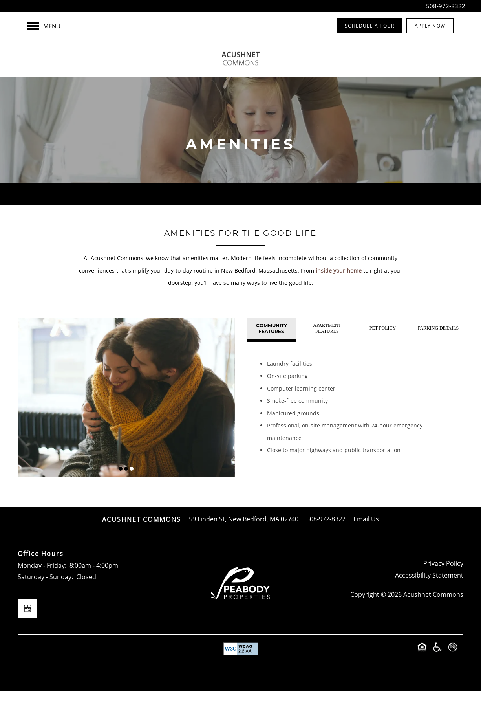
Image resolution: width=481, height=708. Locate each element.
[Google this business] (27, 625)
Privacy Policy (443, 580)
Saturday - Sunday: (45, 593)
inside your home (339, 287)
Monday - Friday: (42, 582)
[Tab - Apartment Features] (327, 345)
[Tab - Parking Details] (438, 345)
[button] (369, 25)
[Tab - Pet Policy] (383, 345)
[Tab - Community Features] (271, 345)
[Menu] (43, 26)
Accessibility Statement (429, 592)
